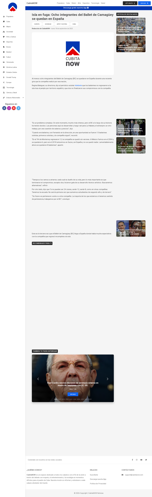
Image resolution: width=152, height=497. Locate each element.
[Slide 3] (63, 399)
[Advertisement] (73, 105)
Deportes (86, 3)
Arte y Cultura (62, 24)
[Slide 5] (71, 399)
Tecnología (95, 3)
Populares (60, 3)
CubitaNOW (32, 3)
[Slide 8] (82, 399)
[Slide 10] (90, 399)
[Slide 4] (67, 399)
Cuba (68, 3)
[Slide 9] (86, 399)
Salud (103, 3)
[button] (12, 97)
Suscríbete (94, 475)
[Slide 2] (59, 399)
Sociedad (48, 24)
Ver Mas (73, 394)
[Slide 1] (55, 399)
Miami (74, 3)
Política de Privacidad (98, 484)
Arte (79, 3)
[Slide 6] (74, 399)
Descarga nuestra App (98, 479)
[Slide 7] (78, 399)
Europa (36, 24)
